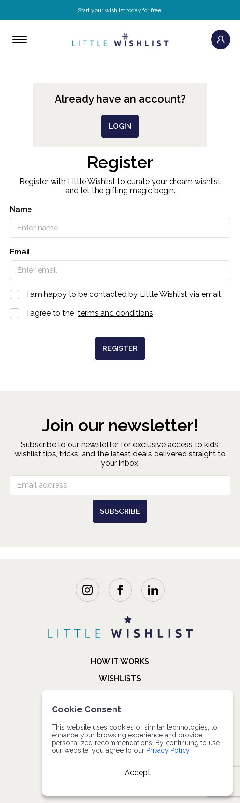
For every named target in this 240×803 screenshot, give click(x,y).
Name (21, 209)
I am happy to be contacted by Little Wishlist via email (120, 294)
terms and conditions (115, 313)
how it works (120, 661)
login (120, 126)
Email (20, 251)
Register (120, 348)
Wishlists (120, 678)
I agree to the (120, 313)
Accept (138, 772)
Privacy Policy (168, 750)
